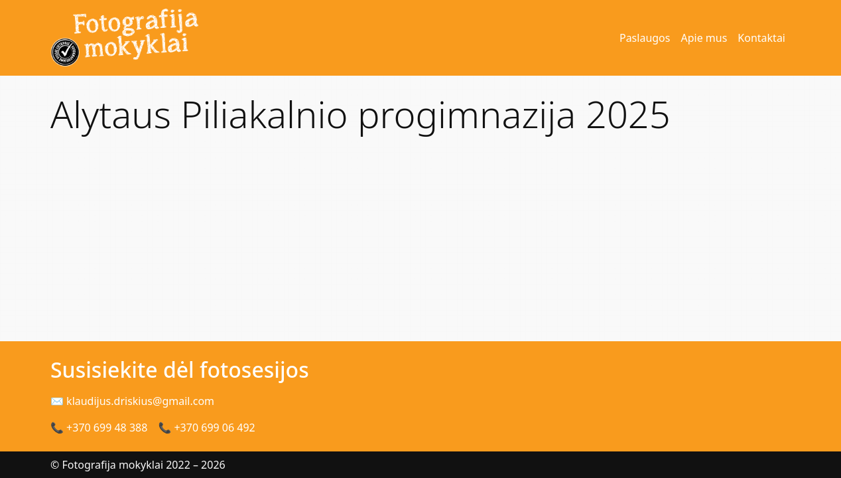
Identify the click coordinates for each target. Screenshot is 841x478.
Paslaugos (645, 38)
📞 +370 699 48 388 (98, 427)
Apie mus (703, 38)
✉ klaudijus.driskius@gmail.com (132, 401)
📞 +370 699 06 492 (206, 427)
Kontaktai (761, 38)
